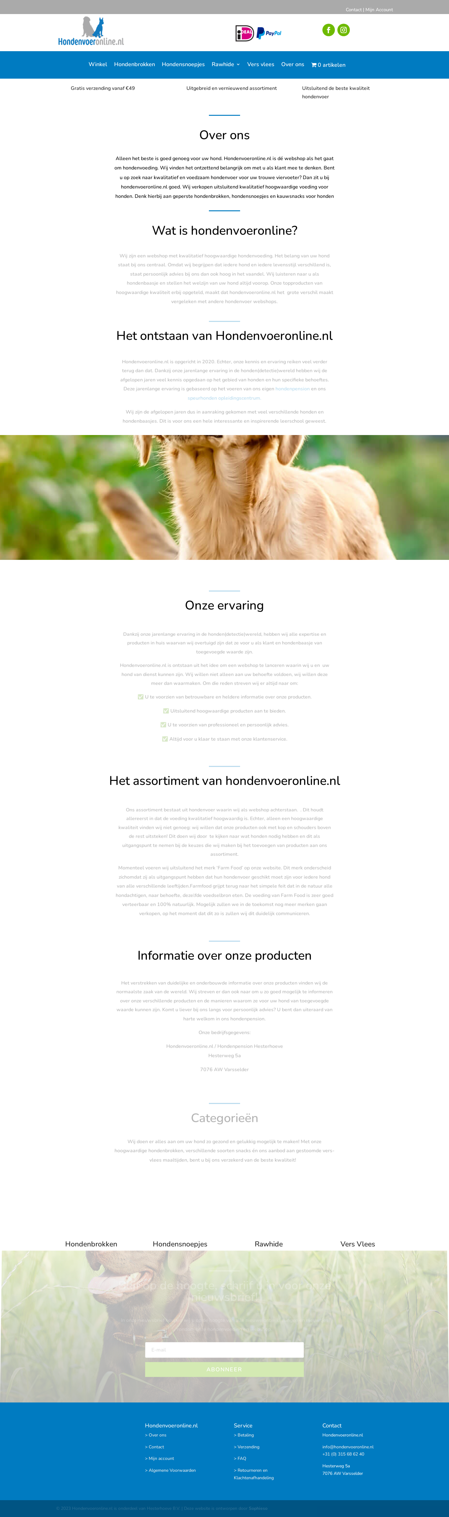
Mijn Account (379, 10)
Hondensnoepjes (183, 65)
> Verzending (246, 1447)
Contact (354, 10)
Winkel (98, 65)
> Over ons (156, 1435)
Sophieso (258, 1508)
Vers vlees (260, 65)
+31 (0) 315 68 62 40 (343, 1454)
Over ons (292, 65)
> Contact (154, 1447)
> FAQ (240, 1458)
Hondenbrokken (134, 65)
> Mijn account (159, 1458)
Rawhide (223, 65)
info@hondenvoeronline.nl (348, 1447)
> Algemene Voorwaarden (170, 1470)
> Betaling (244, 1435)
